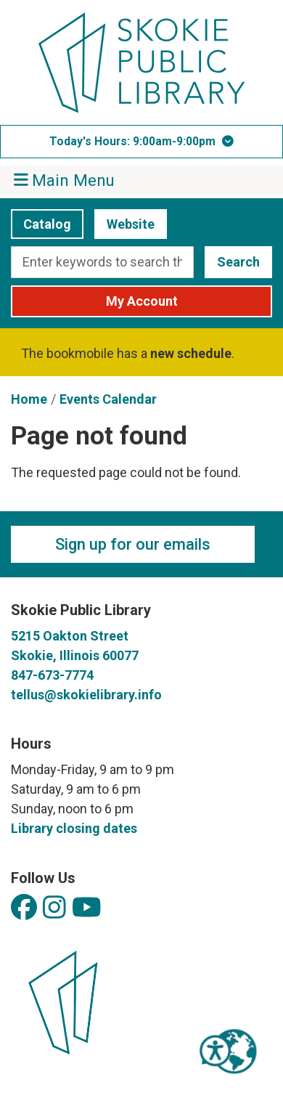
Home (29, 399)
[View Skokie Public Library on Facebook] (24, 908)
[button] (141, 141)
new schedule (190, 353)
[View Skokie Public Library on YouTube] (87, 908)
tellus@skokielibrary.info (86, 694)
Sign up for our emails (132, 544)
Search (238, 261)
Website (124, 224)
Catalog (41, 224)
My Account (142, 301)
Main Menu (64, 180)
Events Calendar (108, 399)
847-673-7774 (52, 675)
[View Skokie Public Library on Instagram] (54, 908)
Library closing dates (74, 828)
